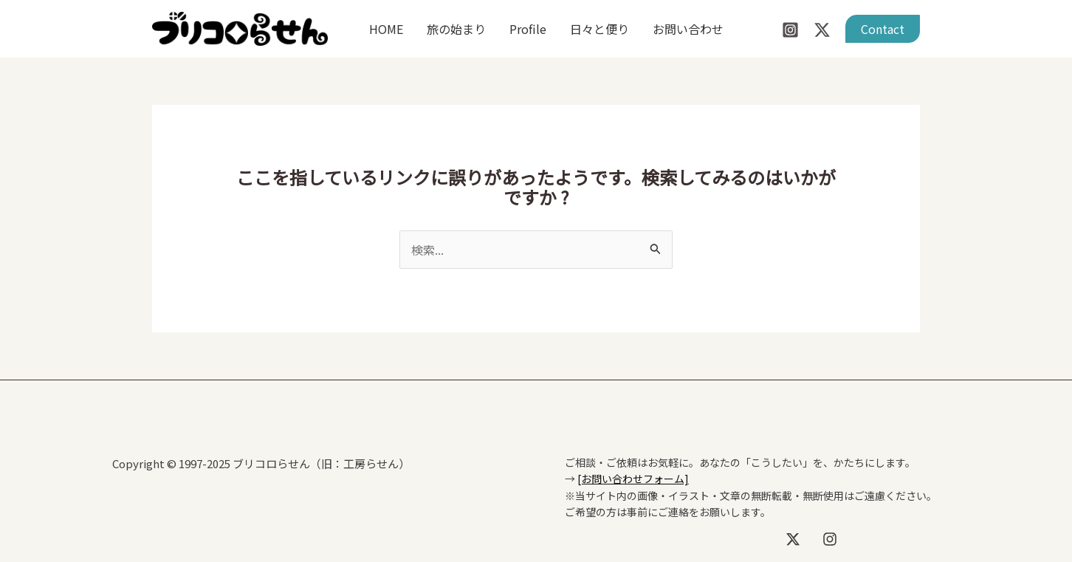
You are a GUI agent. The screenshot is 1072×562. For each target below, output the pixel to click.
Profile (527, 29)
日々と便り (599, 29)
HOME (386, 29)
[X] (793, 539)
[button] (882, 29)
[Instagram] (790, 29)
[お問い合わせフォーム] (633, 478)
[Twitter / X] (822, 29)
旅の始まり (456, 29)
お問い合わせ (688, 29)
